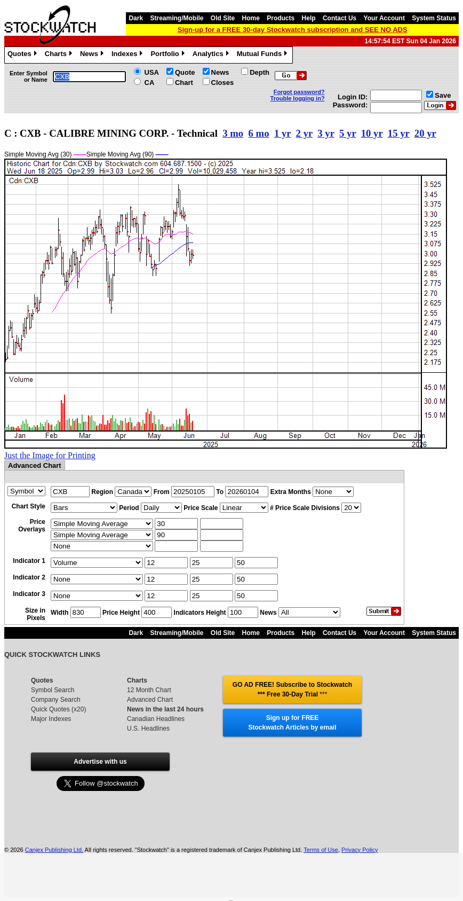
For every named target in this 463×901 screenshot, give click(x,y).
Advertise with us (100, 761)
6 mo (259, 133)
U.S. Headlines (148, 728)
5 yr (347, 133)
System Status (434, 18)
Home (251, 18)
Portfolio (168, 55)
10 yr (372, 133)
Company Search (56, 699)
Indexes (128, 55)
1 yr (282, 133)
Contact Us (339, 18)
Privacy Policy (359, 850)
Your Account (384, 18)
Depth (259, 72)
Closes (222, 83)
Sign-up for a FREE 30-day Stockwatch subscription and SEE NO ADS (293, 30)
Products (280, 18)
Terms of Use (321, 850)
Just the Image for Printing (49, 455)
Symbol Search (52, 690)
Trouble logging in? (297, 98)
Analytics (212, 55)
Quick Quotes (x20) (58, 709)
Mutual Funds (263, 55)
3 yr (325, 133)
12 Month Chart (149, 690)
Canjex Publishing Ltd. (54, 850)
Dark (136, 18)
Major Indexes (51, 719)
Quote (185, 72)
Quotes (23, 55)
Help (309, 18)
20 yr (425, 133)
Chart (184, 83)
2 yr (304, 133)
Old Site (223, 18)
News (93, 55)
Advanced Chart (150, 699)
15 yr (399, 133)
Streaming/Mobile (176, 18)
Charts (60, 55)
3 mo (232, 133)
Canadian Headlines (156, 719)
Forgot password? (299, 92)
